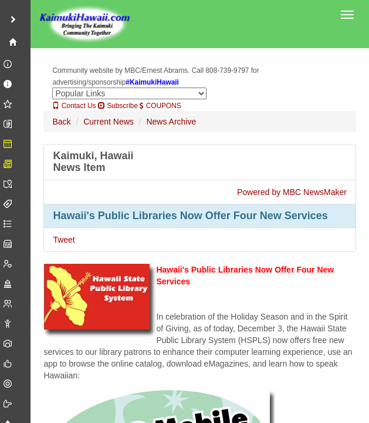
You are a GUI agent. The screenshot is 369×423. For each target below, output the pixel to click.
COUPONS (160, 106)
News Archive (171, 121)
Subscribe (118, 106)
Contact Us (74, 106)
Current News (108, 121)
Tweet (64, 239)
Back (61, 121)
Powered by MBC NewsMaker (292, 192)
